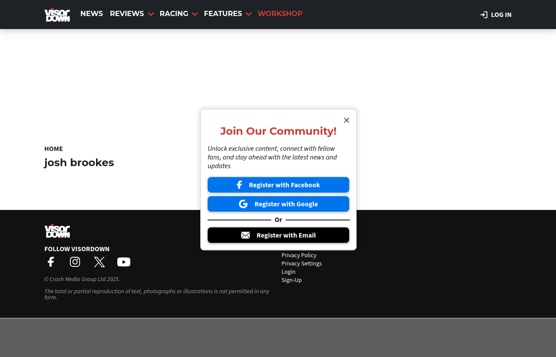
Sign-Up (291, 280)
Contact (291, 247)
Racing (179, 14)
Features (228, 14)
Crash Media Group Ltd (78, 279)
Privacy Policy (299, 255)
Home (53, 148)
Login (288, 272)
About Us (292, 239)
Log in (496, 15)
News (91, 14)
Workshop (280, 14)
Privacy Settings (301, 264)
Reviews (132, 14)
